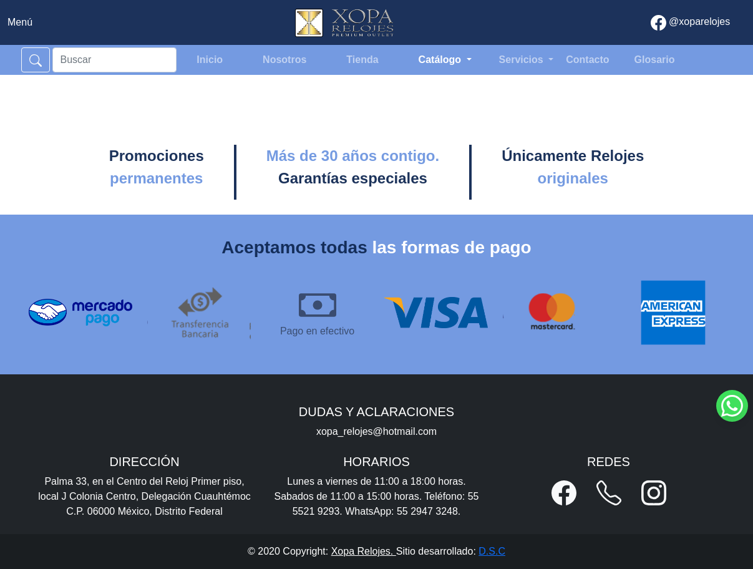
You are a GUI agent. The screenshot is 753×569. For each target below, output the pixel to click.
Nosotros (284, 59)
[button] (564, 493)
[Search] (114, 59)
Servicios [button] (523, 59)
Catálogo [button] (441, 59)
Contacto (587, 59)
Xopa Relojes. (363, 551)
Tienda (362, 59)
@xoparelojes (691, 23)
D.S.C (492, 551)
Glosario (654, 59)
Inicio (210, 59)
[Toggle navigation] (20, 22)
